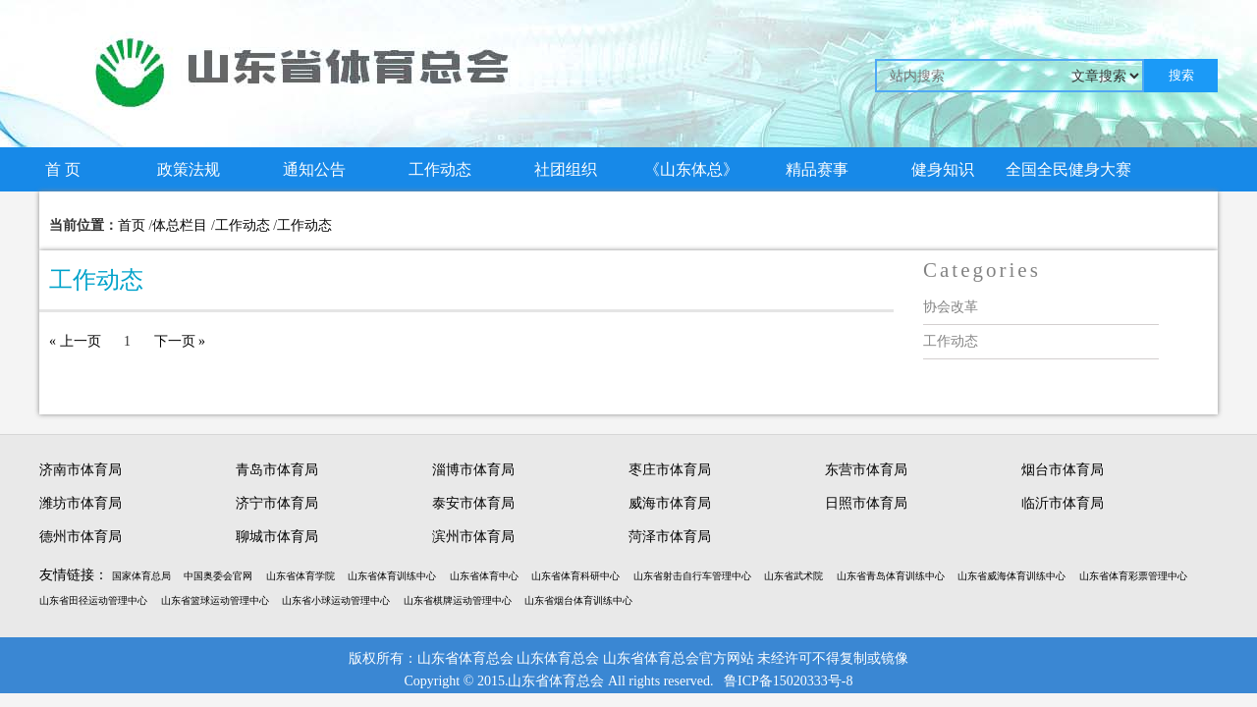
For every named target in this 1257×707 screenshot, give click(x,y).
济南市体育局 (80, 469)
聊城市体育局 (277, 536)
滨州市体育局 (473, 536)
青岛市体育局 (277, 469)
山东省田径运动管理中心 (93, 600)
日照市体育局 (866, 503)
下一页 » (180, 341)
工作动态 (440, 169)
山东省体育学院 (300, 576)
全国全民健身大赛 (1068, 169)
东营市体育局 (866, 469)
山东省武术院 (793, 576)
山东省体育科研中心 (575, 576)
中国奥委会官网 (218, 576)
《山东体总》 (691, 169)
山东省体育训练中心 (392, 576)
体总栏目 (179, 225)
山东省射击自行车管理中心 (692, 576)
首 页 (63, 169)
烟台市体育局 (1062, 469)
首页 (131, 225)
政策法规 (188, 169)
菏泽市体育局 (669, 536)
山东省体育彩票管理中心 (1133, 576)
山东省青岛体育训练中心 (891, 576)
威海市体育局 (669, 503)
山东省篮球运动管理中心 (215, 600)
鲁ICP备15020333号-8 (788, 681)
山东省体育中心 (484, 576)
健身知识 (942, 169)
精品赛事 (817, 169)
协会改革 (950, 306)
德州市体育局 (80, 536)
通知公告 (314, 169)
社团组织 (565, 169)
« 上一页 (75, 341)
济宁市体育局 (277, 503)
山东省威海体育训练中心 (1011, 576)
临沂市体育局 (1062, 503)
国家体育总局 (141, 576)
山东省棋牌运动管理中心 (458, 600)
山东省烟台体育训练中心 (578, 600)
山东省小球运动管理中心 (336, 600)
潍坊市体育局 (80, 503)
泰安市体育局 (473, 503)
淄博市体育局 (473, 469)
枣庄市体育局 (669, 469)
